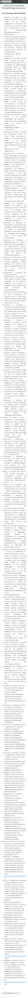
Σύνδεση (17, 993)
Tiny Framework (9, 993)
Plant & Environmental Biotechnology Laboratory (14, 7)
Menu (25, 1)
